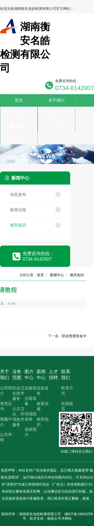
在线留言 (67, 406)
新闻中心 (19, 125)
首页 (19, 100)
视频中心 (6, 422)
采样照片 (31, 432)
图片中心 (56, 113)
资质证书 (6, 406)
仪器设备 (31, 401)
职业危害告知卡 (74, 336)
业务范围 (19, 113)
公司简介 (6, 390)
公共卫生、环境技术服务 (18, 417)
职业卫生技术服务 (18, 393)
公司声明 (6, 437)
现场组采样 (31, 416)
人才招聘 (56, 125)
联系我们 (19, 138)
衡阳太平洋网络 (59, 518)
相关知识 (35, 225)
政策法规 (35, 210)
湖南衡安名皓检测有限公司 (40, 514)
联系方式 (67, 390)
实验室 (31, 388)
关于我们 (56, 100)
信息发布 (35, 194)
